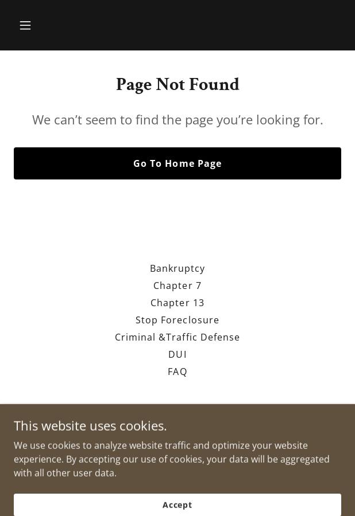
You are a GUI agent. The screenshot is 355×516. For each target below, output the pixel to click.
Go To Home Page (177, 163)
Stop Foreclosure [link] (177, 320)
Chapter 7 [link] (177, 285)
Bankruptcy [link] (177, 268)
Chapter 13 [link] (177, 302)
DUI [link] (177, 354)
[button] (38, 25)
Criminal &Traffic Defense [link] (177, 337)
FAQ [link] (177, 371)
